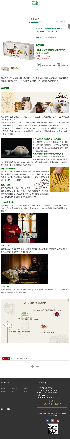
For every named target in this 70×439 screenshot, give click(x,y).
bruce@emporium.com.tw (45, 397)
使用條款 (3, 391)
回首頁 (25, 391)
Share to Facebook (47, 420)
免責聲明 (14, 391)
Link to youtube (57, 420)
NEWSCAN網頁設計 (52, 415)
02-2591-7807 (52, 404)
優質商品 (26, 388)
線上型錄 (14, 388)
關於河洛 (3, 388)
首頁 (57, 21)
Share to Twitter (52, 420)
